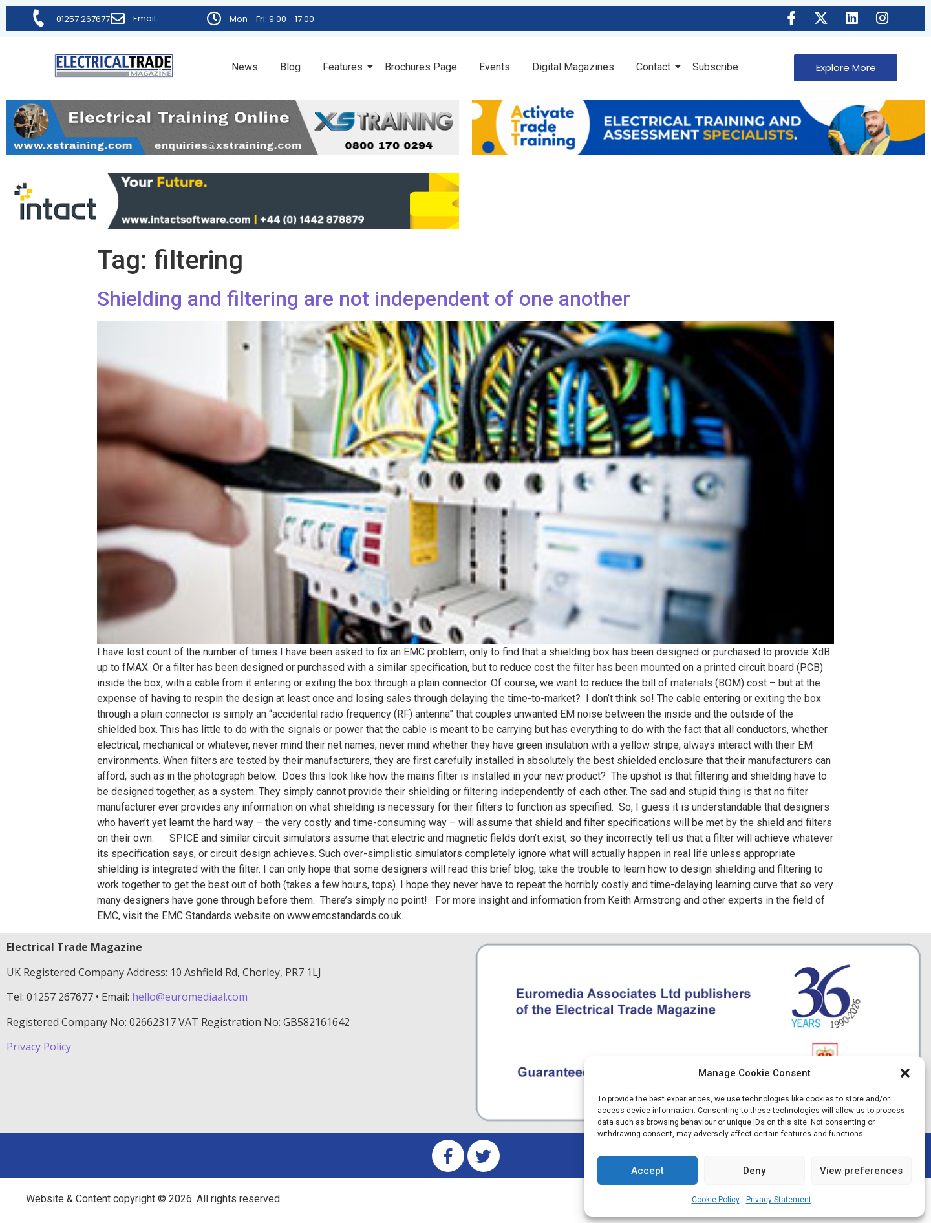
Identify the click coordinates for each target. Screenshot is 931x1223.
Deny (754, 1170)
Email (145, 18)
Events (494, 67)
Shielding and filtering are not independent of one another (363, 298)
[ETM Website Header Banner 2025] (232, 151)
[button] (905, 1073)
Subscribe (715, 67)
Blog (290, 67)
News (244, 67)
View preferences (861, 1170)
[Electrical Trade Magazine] (114, 65)
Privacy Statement (778, 1199)
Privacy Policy (40, 1046)
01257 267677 (84, 19)
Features (345, 67)
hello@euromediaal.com (190, 997)
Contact (655, 67)
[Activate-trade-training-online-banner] (698, 151)
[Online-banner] (232, 225)
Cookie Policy (716, 1199)
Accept (647, 1170)
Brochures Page (421, 67)
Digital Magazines (573, 67)
